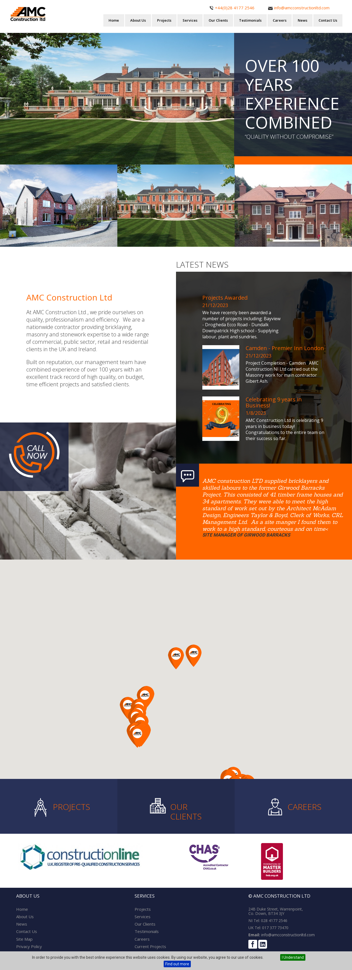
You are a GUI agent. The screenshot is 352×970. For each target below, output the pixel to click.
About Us (138, 20)
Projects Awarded (225, 297)
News (302, 20)
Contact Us (328, 20)
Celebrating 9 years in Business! (274, 402)
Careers (279, 20)
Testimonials (250, 20)
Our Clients (218, 20)
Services (190, 20)
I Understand (293, 957)
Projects (164, 20)
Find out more (177, 964)
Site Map (24, 939)
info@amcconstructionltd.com (287, 934)
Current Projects (150, 946)
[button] (137, 737)
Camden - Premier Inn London (285, 348)
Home (114, 20)
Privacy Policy (29, 946)
